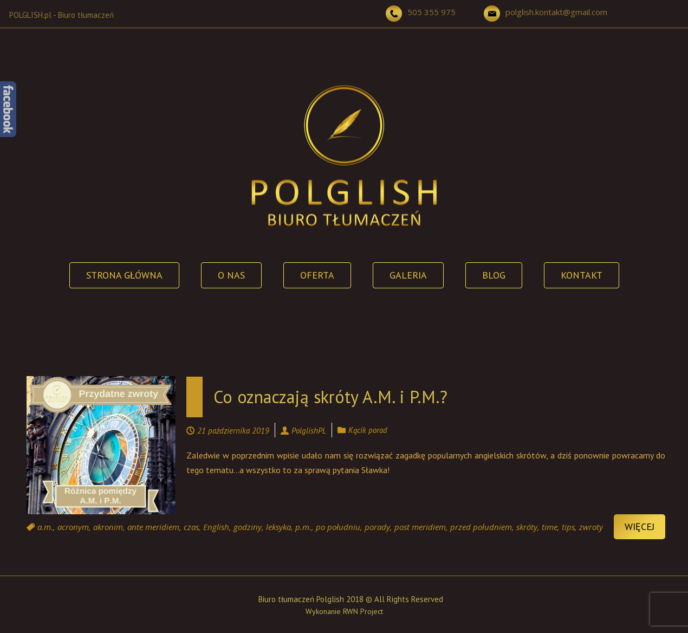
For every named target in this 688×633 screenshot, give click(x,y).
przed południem (481, 526)
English (216, 526)
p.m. (303, 526)
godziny (247, 526)
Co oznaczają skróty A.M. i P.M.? (330, 396)
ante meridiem (153, 526)
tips (568, 526)
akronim (108, 526)
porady (377, 526)
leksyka (278, 526)
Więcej (639, 526)
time (549, 526)
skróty (526, 526)
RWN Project (363, 611)
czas (191, 526)
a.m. (45, 526)
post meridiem (420, 526)
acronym (73, 526)
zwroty (591, 526)
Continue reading (189, 493)
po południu (338, 526)
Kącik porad (367, 430)
